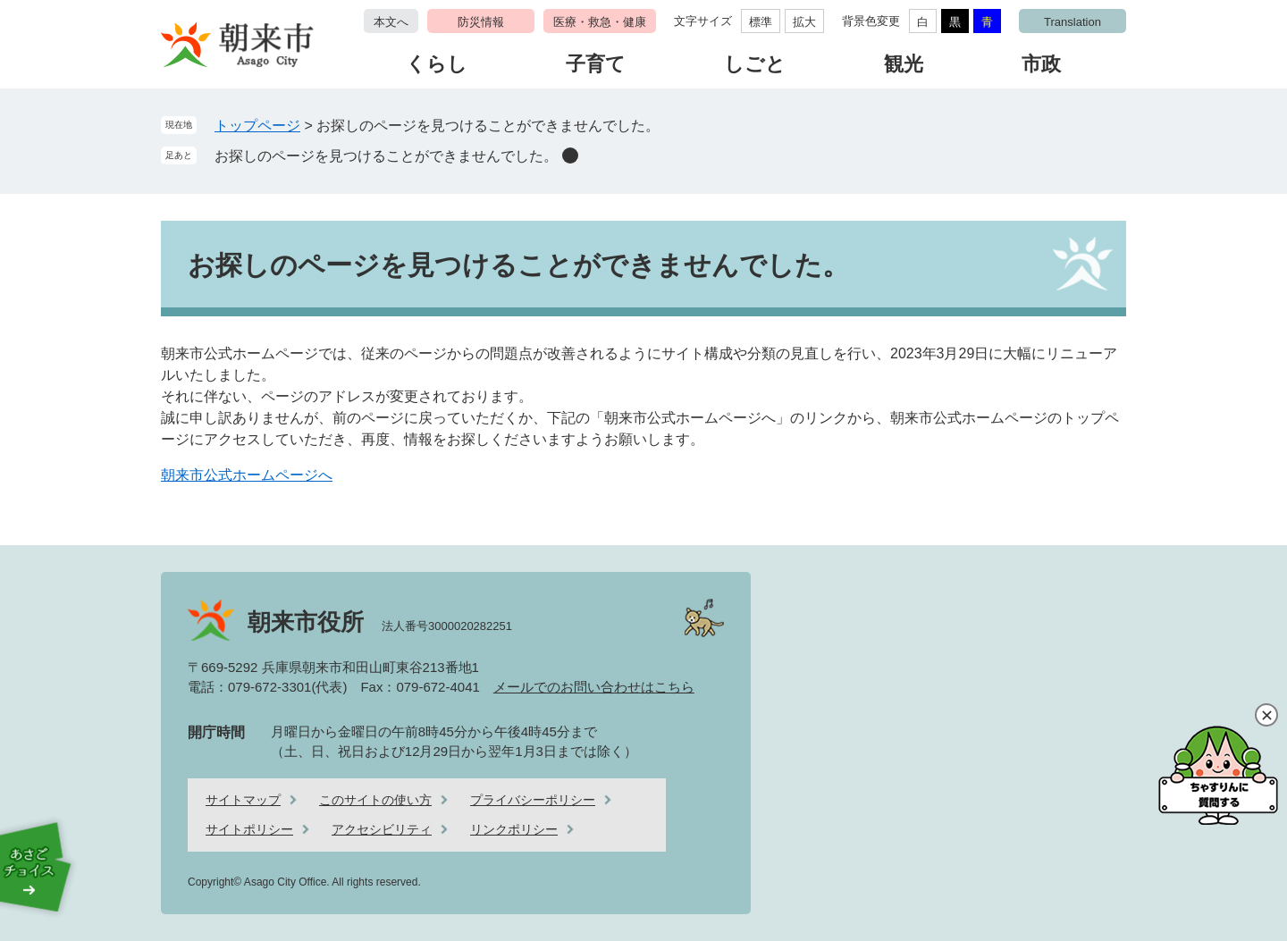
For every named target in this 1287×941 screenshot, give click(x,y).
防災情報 (481, 22)
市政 (1041, 64)
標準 (760, 22)
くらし (436, 64)
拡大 (804, 22)
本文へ (391, 22)
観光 (903, 64)
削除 (570, 155)
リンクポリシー (514, 829)
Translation (1072, 22)
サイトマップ (243, 800)
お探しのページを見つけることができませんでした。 (386, 156)
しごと (755, 64)
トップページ (257, 125)
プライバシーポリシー (532, 800)
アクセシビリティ (382, 829)
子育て (596, 64)
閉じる (1266, 715)
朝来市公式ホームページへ (246, 475)
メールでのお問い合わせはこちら (593, 686)
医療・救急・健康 (599, 22)
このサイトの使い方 (375, 800)
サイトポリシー (249, 829)
